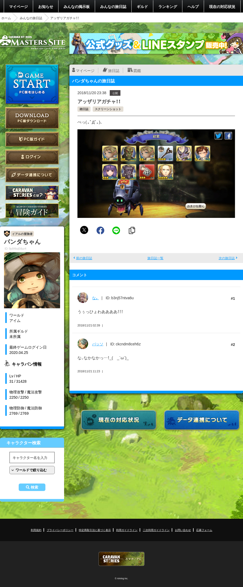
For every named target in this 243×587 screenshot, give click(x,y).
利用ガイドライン (127, 530)
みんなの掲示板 (77, 6)
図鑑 (137, 70)
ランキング (167, 6)
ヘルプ (193, 6)
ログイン (32, 157)
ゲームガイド (32, 210)
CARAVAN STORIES (121, 559)
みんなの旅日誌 (113, 6)
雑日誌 (84, 109)
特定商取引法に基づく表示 (95, 530)
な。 (95, 297)
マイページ (18, 6)
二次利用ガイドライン (156, 530)
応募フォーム (204, 530)
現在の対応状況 (222, 6)
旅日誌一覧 (155, 257)
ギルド (142, 6)
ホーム (6, 17)
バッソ (97, 343)
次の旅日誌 (227, 257)
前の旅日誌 (84, 257)
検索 (34, 487)
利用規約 (36, 530)
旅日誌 (113, 70)
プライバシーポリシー (60, 530)
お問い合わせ (183, 530)
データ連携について (32, 174)
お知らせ (45, 6)
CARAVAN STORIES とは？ (32, 192)
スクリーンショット (108, 109)
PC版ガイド (32, 139)
